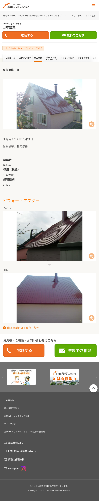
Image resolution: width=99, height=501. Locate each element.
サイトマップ (10, 424)
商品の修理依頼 (16, 459)
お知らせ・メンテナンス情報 (16, 416)
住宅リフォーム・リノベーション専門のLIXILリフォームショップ (32, 15)
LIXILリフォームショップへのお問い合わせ (26, 432)
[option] (28, 377)
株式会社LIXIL (15, 443)
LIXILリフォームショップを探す (83, 15)
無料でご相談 (75, 35)
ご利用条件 (9, 400)
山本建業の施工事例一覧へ (23, 328)
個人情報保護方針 (12, 408)
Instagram (17, 468)
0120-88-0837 (23, 350)
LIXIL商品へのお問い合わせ (22, 451)
